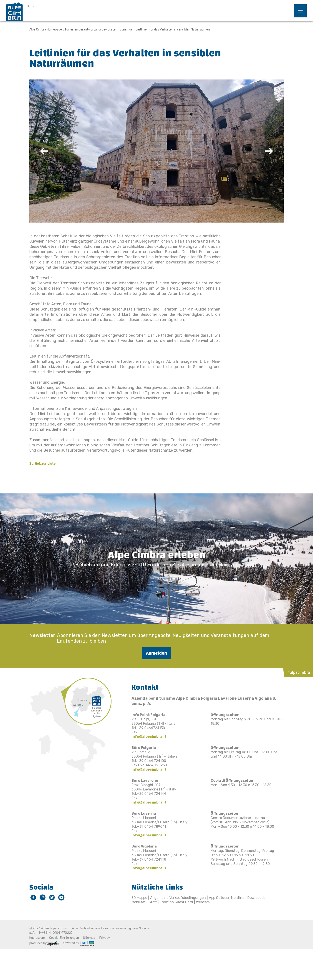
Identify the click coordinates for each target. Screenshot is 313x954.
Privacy (104, 938)
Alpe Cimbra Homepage (45, 29)
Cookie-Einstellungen (64, 938)
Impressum (37, 938)
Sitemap (89, 938)
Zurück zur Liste (42, 464)
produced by (43, 943)
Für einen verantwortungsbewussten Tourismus (99, 29)
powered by (78, 943)
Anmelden (156, 653)
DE (29, 6)
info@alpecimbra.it (149, 736)
